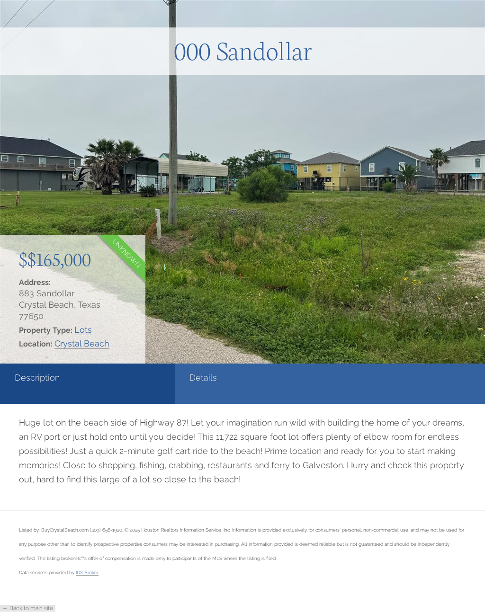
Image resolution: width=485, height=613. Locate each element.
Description (37, 377)
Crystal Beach (81, 343)
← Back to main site (27, 608)
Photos (190, 377)
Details (109, 377)
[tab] (40, 384)
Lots (83, 330)
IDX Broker (87, 572)
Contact (272, 377)
